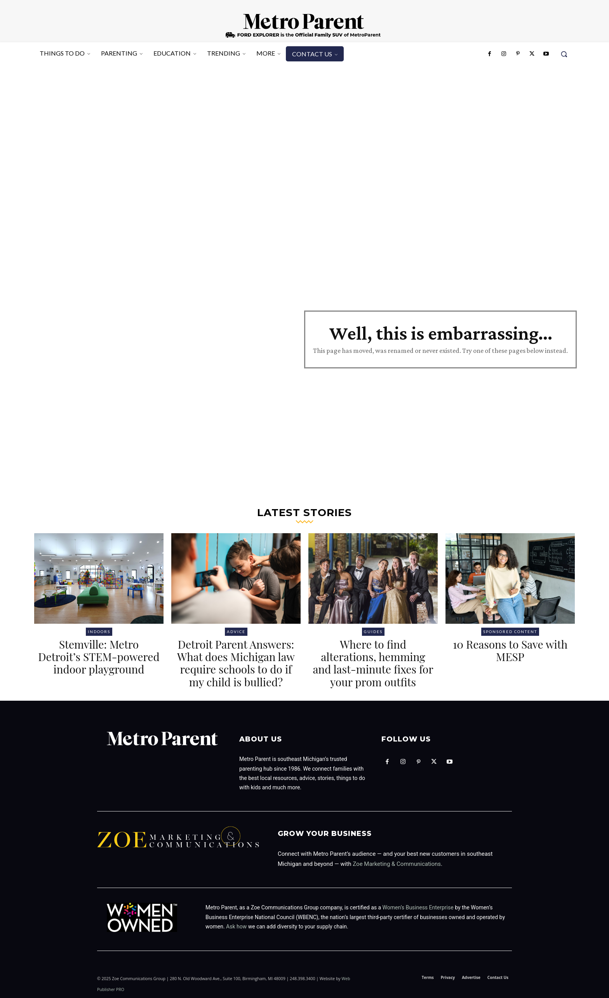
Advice (236, 631)
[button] (564, 54)
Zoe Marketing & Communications (397, 863)
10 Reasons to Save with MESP (510, 650)
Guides (373, 631)
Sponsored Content (510, 631)
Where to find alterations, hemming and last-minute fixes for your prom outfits (373, 663)
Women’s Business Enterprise (418, 907)
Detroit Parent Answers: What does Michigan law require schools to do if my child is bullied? (236, 663)
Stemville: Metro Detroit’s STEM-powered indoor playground (98, 656)
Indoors (99, 631)
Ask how (236, 926)
